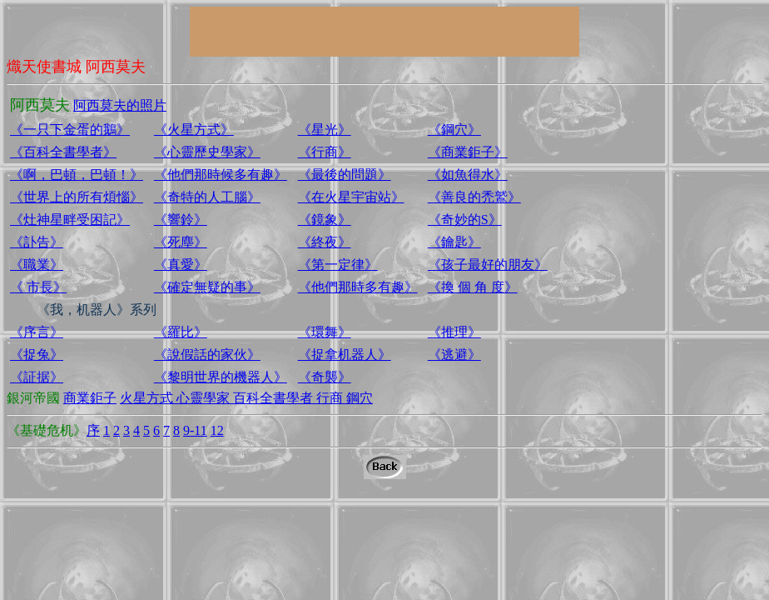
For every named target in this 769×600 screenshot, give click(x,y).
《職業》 (36, 265)
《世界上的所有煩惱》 (76, 197)
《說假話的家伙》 (207, 355)
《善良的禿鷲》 (474, 197)
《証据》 (36, 377)
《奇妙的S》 (465, 219)
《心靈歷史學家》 (207, 152)
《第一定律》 (338, 265)
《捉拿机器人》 (344, 355)
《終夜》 (324, 242)
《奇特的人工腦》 (207, 197)
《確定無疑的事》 (207, 287)
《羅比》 (180, 332)
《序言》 (36, 332)
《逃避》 (454, 355)
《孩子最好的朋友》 (488, 265)
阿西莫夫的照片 (119, 105)
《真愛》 (180, 265)
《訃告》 (36, 242)
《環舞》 (324, 332)
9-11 (195, 430)
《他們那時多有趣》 (358, 287)
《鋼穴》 (454, 129)
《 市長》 (38, 287)
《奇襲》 (324, 377)
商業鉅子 (90, 398)
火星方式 (148, 398)
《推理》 (454, 332)
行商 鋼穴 (344, 398)
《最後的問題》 (344, 175)
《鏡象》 (324, 219)
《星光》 (324, 129)
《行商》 (324, 152)
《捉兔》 (36, 355)
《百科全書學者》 (63, 152)
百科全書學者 (274, 398)
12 (217, 430)
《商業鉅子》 (468, 152)
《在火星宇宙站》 (351, 197)
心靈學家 (204, 398)
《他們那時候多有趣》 (220, 175)
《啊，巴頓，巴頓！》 (76, 175)
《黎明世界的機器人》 (220, 377)
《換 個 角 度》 (473, 287)
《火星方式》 (194, 129)
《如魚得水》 (468, 175)
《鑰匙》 (454, 242)
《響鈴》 (180, 219)
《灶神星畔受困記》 (70, 219)
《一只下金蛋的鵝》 (70, 129)
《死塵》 (180, 242)
